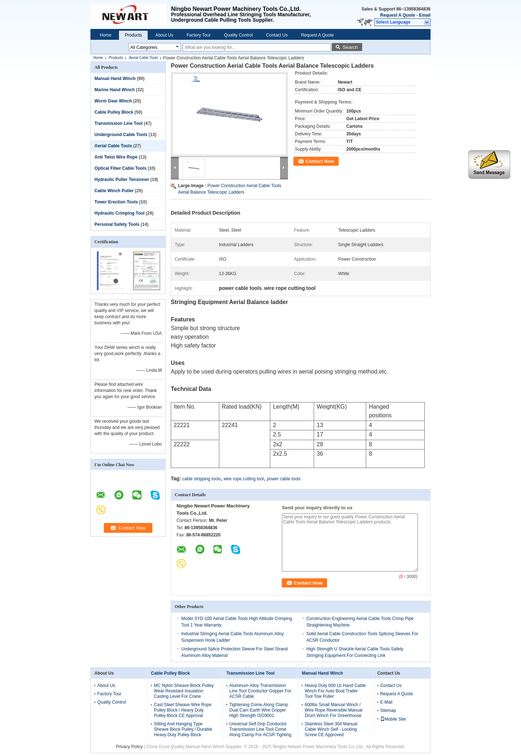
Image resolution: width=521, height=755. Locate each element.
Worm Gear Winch (113, 101)
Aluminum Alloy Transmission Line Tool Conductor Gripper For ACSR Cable (260, 691)
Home (105, 35)
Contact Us (277, 35)
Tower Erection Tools (116, 201)
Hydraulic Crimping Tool (119, 213)
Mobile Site (393, 719)
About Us (164, 35)
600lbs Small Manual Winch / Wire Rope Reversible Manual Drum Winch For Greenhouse (333, 710)
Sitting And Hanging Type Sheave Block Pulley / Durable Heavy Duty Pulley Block (183, 729)
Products (133, 35)
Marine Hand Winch (114, 89)
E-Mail (386, 702)
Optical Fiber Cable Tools (120, 168)
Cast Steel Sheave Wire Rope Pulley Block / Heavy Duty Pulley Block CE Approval (182, 710)
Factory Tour (199, 35)
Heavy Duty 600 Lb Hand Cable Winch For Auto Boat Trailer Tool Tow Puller (335, 691)
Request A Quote (397, 15)
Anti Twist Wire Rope (115, 157)
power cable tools (283, 478)
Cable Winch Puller (114, 190)
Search (350, 47)
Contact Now (319, 161)
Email (425, 15)
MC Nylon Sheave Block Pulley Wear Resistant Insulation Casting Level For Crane (183, 691)
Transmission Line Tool (118, 123)
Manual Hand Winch (115, 78)
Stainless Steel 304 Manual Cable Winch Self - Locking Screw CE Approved (331, 729)
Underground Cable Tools (120, 134)
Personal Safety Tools (116, 224)
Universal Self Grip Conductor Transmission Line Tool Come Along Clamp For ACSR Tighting (260, 729)
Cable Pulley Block (113, 112)
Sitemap (388, 710)
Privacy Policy (129, 746)
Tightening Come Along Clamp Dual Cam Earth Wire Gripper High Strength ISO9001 (258, 710)
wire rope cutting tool (244, 478)
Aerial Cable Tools (143, 58)
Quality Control (238, 35)
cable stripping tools (201, 478)
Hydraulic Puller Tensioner (121, 179)
